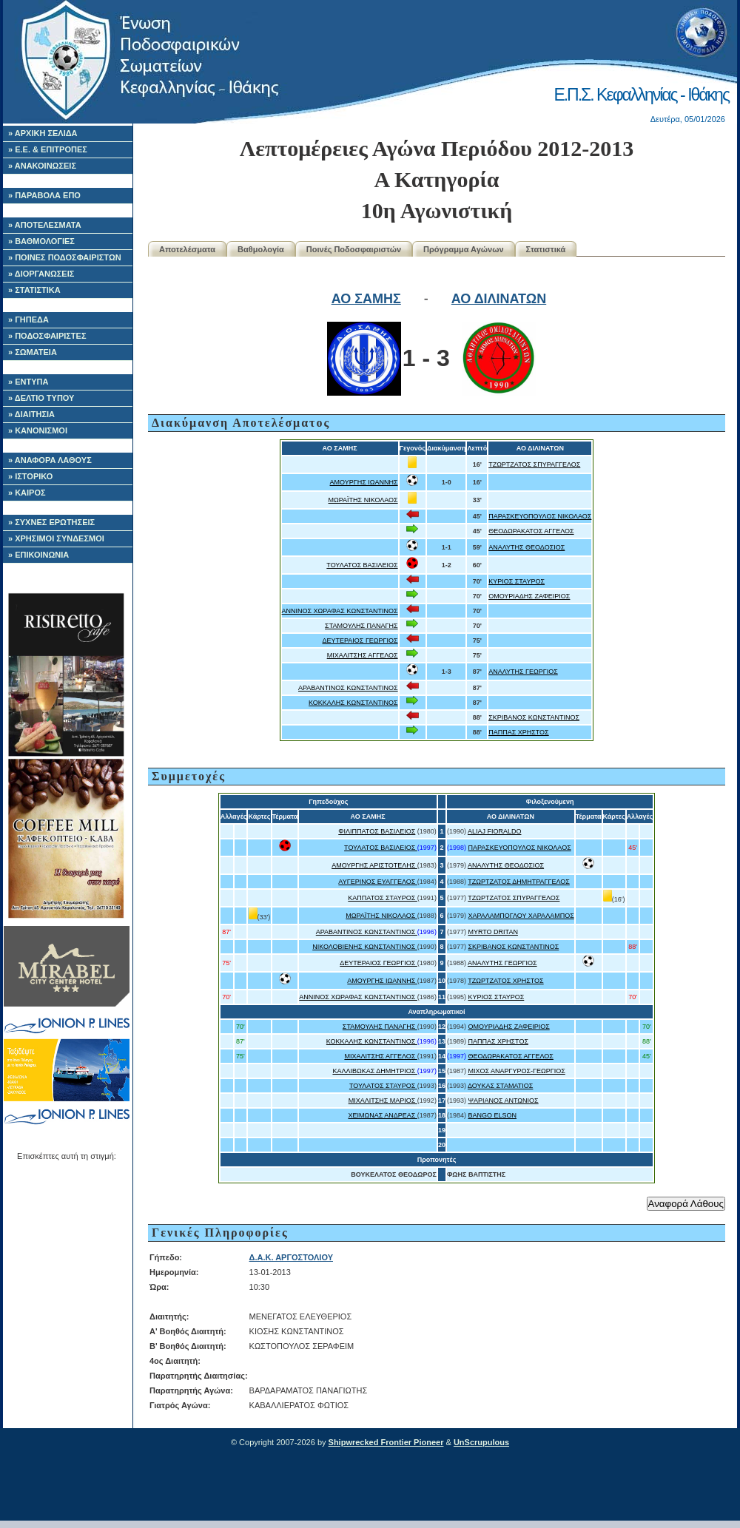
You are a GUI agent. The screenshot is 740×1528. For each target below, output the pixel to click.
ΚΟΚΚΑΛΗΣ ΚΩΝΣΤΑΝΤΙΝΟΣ (353, 702)
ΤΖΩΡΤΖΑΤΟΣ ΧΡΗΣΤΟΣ (505, 980)
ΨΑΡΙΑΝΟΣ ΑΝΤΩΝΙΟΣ (503, 1100)
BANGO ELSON (492, 1115)
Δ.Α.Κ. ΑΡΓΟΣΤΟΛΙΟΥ (291, 1257)
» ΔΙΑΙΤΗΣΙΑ (31, 414)
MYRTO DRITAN (493, 932)
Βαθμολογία (261, 249)
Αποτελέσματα (187, 249)
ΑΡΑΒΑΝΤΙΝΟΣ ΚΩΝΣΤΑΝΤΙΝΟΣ (348, 688)
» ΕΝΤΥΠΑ (28, 381)
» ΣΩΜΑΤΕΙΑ (32, 352)
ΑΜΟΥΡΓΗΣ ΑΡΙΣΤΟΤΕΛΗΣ (374, 865)
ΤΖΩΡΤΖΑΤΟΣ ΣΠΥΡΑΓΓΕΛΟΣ (534, 464)
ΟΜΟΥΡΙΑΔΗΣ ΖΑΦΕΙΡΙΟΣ (529, 596)
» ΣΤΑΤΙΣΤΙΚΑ (34, 289)
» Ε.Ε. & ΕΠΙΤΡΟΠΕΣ (47, 149)
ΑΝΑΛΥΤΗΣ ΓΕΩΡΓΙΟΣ (523, 671)
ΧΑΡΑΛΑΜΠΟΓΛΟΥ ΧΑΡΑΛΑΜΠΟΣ (521, 915)
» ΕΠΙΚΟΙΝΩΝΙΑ (38, 554)
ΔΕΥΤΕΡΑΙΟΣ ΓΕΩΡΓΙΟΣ (359, 640)
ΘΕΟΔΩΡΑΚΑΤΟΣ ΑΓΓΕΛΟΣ (531, 531)
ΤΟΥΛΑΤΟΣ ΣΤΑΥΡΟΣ (383, 1085)
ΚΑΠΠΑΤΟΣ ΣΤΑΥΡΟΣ (382, 898)
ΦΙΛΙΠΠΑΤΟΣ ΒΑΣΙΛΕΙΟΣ (376, 831)
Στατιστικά (546, 249)
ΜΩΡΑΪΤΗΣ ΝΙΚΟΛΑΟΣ (363, 500)
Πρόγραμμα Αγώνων (463, 249)
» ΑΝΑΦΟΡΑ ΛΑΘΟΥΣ (50, 460)
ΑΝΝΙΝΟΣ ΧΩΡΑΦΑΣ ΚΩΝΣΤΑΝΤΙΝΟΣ (340, 611)
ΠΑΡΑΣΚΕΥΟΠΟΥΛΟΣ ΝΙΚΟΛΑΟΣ (539, 516)
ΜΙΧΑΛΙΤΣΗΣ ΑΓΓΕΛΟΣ (362, 655)
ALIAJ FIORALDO (495, 831)
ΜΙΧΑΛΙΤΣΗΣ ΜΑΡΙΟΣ (383, 1100)
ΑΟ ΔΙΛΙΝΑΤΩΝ (498, 298)
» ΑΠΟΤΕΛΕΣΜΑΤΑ (44, 224)
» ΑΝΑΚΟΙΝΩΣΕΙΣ (42, 165)
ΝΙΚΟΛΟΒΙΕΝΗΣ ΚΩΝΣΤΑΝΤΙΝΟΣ (364, 946)
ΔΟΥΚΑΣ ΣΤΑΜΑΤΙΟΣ (500, 1085)
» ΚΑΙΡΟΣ (27, 492)
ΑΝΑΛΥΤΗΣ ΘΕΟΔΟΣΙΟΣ (526, 547)
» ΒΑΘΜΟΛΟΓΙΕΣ (41, 241)
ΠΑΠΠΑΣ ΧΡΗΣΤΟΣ (518, 732)
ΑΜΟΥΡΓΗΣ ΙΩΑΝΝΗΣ (364, 482)
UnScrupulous (481, 1442)
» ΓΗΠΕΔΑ (28, 319)
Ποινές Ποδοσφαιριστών (353, 249)
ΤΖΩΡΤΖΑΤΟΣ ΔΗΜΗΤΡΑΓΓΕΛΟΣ (519, 881)
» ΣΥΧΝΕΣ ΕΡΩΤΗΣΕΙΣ (51, 522)
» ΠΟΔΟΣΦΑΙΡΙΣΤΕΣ (47, 335)
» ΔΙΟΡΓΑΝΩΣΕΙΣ (41, 273)
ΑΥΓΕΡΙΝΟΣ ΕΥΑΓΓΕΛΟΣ (377, 881)
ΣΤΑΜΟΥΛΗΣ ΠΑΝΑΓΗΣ (361, 625)
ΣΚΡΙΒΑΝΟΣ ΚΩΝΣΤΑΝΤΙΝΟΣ (533, 717)
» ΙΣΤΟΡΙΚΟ (30, 476)
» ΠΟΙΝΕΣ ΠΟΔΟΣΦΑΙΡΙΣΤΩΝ (64, 257)
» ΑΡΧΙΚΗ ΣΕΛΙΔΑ (43, 133)
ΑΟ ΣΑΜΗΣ (366, 298)
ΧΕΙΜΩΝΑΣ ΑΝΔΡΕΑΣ (382, 1115)
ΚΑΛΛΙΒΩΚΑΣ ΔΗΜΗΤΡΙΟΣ (374, 1071)
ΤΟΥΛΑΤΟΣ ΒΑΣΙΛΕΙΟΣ (361, 565)
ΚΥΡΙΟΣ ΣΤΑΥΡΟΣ (516, 581)
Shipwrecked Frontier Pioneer (386, 1442)
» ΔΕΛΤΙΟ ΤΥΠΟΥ (41, 397)
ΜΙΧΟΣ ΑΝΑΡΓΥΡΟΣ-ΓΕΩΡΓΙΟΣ (516, 1071)
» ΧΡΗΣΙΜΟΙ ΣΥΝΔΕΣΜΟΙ (56, 538)
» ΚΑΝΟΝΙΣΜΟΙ (37, 430)
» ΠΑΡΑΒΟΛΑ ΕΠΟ (44, 195)
